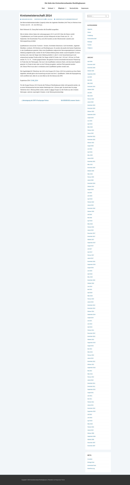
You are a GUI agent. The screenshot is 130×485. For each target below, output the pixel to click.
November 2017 (91, 236)
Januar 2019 (90, 205)
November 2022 (91, 139)
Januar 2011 (90, 405)
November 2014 (91, 308)
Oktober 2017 (90, 239)
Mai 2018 (89, 217)
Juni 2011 (89, 395)
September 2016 (91, 264)
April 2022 (89, 152)
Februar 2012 (90, 377)
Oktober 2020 (90, 170)
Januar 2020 (90, 180)
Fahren (89, 32)
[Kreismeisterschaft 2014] (49, 19)
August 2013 (90, 345)
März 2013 (90, 352)
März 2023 (90, 127)
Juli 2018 (89, 214)
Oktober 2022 (90, 142)
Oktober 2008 (90, 439)
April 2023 (89, 124)
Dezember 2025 (91, 64)
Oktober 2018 (90, 211)
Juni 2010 (89, 417)
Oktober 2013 (90, 339)
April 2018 (89, 220)
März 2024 (90, 95)
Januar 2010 (90, 430)
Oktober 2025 (90, 70)
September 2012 (91, 367)
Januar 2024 (90, 102)
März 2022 (90, 155)
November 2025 (91, 67)
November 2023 (91, 108)
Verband (52, 8)
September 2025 (91, 74)
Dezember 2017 (91, 233)
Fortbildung (90, 35)
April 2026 (89, 61)
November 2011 (91, 386)
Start (43, 8)
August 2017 (90, 245)
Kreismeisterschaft (72, 19)
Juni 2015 (89, 286)
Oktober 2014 (90, 311)
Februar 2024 (90, 99)
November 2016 (91, 261)
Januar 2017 (90, 258)
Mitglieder (62, 8)
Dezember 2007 (91, 442)
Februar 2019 (90, 202)
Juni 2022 (89, 149)
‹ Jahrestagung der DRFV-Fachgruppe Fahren (35, 100)
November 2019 (91, 183)
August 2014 (90, 317)
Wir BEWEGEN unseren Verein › (70, 100)
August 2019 (90, 189)
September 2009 (91, 436)
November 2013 (91, 336)
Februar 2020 (90, 177)
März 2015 (90, 295)
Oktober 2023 (90, 111)
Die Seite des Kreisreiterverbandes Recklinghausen (65, 3)
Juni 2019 (89, 195)
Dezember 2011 (91, 383)
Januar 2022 (90, 158)
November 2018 (91, 208)
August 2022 (90, 145)
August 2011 (90, 392)
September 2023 (91, 114)
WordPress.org (91, 468)
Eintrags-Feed (90, 462)
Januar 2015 (90, 302)
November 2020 (91, 167)
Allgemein (89, 29)
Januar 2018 (90, 230)
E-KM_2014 (34, 80)
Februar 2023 (90, 130)
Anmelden (89, 459)
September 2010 (91, 411)
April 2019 (89, 199)
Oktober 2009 (90, 433)
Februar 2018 (90, 227)
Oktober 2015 (90, 283)
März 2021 (90, 164)
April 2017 (89, 252)
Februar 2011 (90, 402)
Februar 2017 (90, 255)
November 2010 (91, 408)
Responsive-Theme (60, 479)
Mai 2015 (89, 289)
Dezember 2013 (91, 333)
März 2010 (90, 423)
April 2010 (89, 420)
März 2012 (90, 374)
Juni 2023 (89, 120)
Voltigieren (90, 48)
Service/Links (74, 8)
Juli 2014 (89, 320)
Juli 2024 (89, 92)
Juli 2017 (89, 249)
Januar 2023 (90, 133)
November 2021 (91, 161)
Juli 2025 (89, 77)
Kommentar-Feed (91, 465)
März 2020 (90, 174)
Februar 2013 (90, 355)
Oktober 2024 (90, 89)
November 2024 (91, 86)
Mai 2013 (89, 349)
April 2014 (89, 327)
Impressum (84, 8)
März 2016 (90, 277)
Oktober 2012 (90, 364)
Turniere (89, 44)
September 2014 (91, 314)
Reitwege (89, 41)
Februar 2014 (90, 330)
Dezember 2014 (91, 305)
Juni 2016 (89, 270)
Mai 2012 (89, 370)
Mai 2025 (89, 80)
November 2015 (91, 280)
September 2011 (91, 389)
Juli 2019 (89, 192)
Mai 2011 (89, 399)
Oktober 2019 (90, 186)
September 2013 (91, 342)
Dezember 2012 (91, 361)
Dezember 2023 (91, 105)
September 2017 (91, 242)
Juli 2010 (89, 414)
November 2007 (91, 445)
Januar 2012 (90, 380)
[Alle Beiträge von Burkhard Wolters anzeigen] (26, 19)
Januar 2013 (90, 358)
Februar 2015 (90, 299)
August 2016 (90, 267)
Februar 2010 (90, 427)
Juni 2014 (89, 324)
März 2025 (90, 83)
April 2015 (89, 292)
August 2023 (90, 117)
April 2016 (89, 274)
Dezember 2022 (91, 136)
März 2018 (90, 224)
